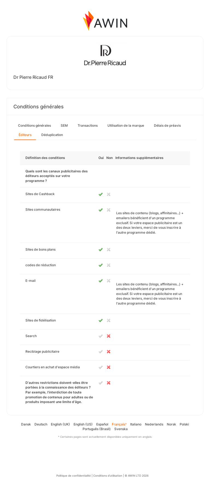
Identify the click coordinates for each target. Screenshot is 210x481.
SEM (64, 125)
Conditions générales (34, 125)
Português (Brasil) (97, 429)
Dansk (26, 424)
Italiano (135, 424)
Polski (184, 424)
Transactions (88, 125)
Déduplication (52, 135)
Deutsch (40, 424)
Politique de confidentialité (73, 475)
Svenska (121, 429)
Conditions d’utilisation (107, 475)
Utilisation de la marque (125, 125)
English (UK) (60, 424)
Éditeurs (25, 135)
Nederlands (154, 424)
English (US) (83, 424)
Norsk (171, 424)
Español (102, 424)
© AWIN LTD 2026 (136, 475)
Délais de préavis (167, 125)
